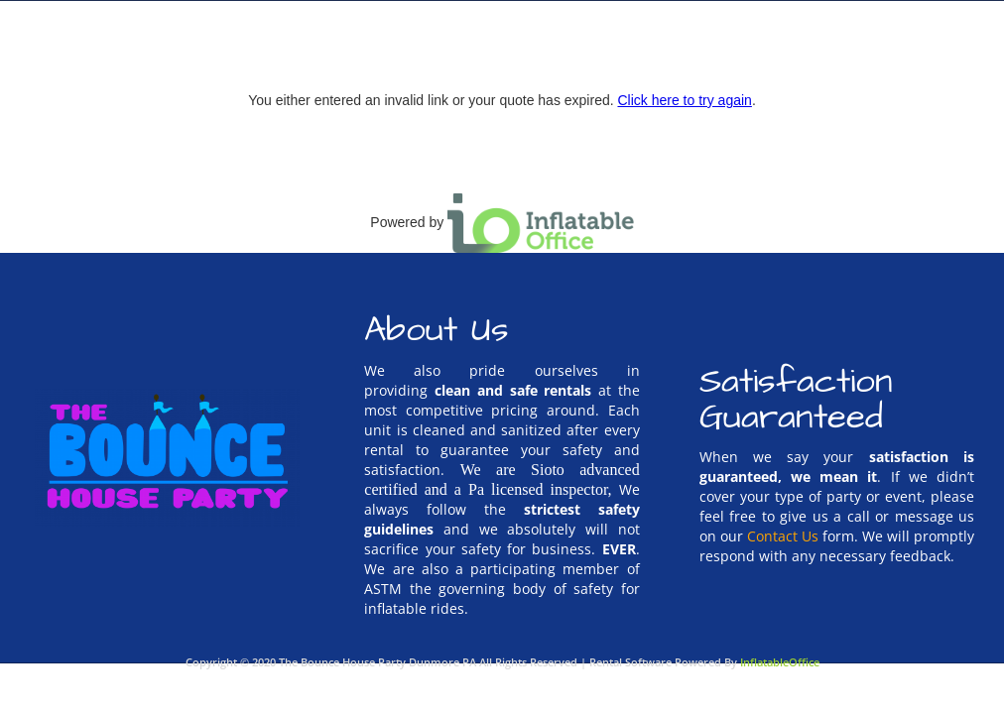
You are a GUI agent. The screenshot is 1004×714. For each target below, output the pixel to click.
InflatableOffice (779, 661)
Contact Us (782, 536)
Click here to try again (684, 100)
